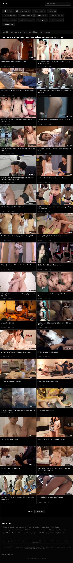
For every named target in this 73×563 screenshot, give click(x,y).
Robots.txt (10, 554)
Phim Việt (28, 527)
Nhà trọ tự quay (6, 532)
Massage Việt (16, 532)
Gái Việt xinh (35, 527)
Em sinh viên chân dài (47, 529)
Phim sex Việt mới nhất (8, 527)
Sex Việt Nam (20, 527)
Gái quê (41, 532)
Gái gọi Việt (25, 532)
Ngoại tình (65, 532)
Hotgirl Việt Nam (45, 527)
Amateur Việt (18, 530)
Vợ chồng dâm (34, 532)
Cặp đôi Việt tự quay (7, 530)
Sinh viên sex (27, 529)
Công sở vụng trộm (60, 530)
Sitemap (4, 554)
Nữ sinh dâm (36, 530)
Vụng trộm (58, 532)
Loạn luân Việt (49, 532)
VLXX (4, 4)
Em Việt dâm (55, 527)
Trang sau (39, 511)
